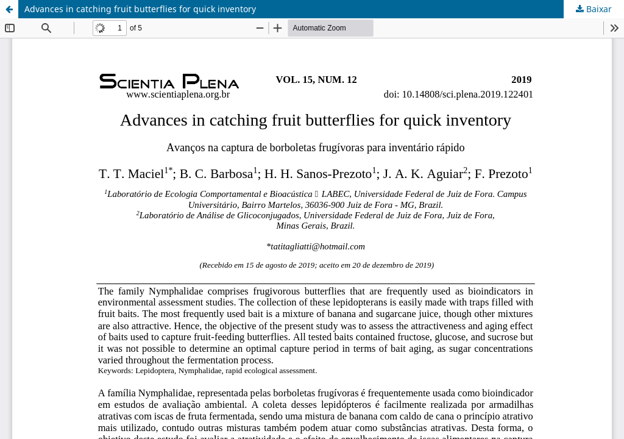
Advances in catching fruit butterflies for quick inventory (140, 9)
